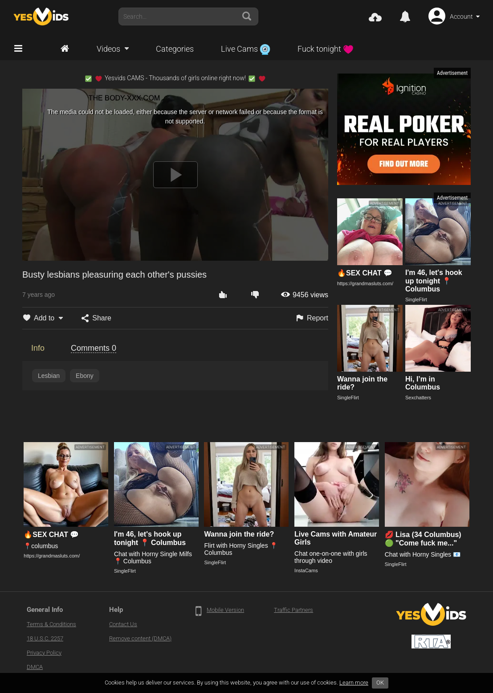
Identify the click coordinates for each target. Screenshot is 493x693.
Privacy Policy (44, 652)
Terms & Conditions (51, 624)
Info (38, 348)
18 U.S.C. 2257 (45, 638)
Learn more (353, 682)
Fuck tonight (325, 48)
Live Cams (245, 48)
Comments (93, 348)
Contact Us (123, 624)
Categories (175, 48)
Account (461, 16)
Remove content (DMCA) (140, 638)
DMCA (35, 667)
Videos (108, 48)
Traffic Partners (293, 610)
